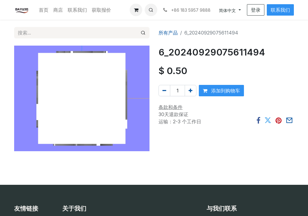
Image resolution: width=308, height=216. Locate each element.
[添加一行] (190, 90)
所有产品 (168, 33)
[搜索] (143, 32)
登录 (255, 10)
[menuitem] (43, 10)
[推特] (267, 120)
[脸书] (258, 120)
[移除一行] (164, 90)
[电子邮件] (289, 120)
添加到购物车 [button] (221, 91)
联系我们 (280, 10)
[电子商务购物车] (136, 10)
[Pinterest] (279, 120)
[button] (151, 10)
